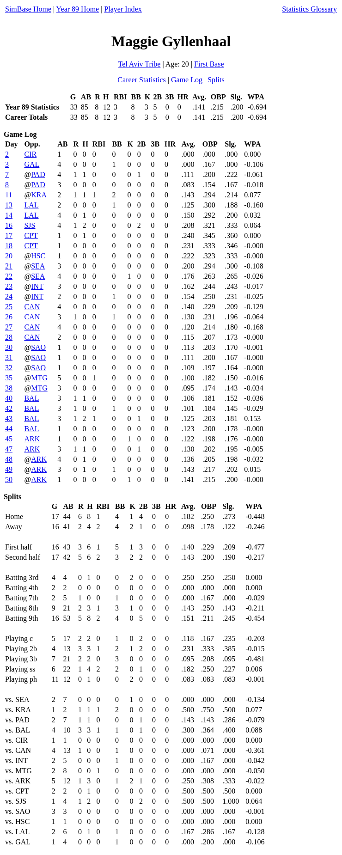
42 (8, 408)
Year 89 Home (77, 9)
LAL (31, 205)
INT (37, 286)
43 (8, 418)
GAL (31, 164)
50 (8, 479)
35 (8, 378)
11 (8, 195)
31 (8, 357)
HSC (38, 256)
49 (8, 469)
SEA (38, 266)
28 (8, 337)
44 (8, 429)
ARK (32, 439)
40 (8, 398)
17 (8, 235)
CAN (32, 307)
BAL (31, 398)
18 (8, 246)
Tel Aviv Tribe (139, 64)
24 (8, 296)
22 (8, 276)
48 (8, 459)
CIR (30, 154)
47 (8, 449)
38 (8, 388)
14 (8, 215)
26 (8, 317)
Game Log (186, 80)
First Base (209, 64)
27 (8, 327)
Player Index (122, 9)
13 (8, 205)
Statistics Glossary (309, 9)
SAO (38, 347)
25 (8, 307)
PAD (38, 174)
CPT (30, 235)
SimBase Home (28, 9)
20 (8, 256)
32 (8, 368)
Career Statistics (141, 80)
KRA (39, 195)
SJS (29, 225)
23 (8, 286)
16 (8, 225)
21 (8, 266)
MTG (39, 378)
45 (8, 439)
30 (8, 347)
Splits (216, 80)
